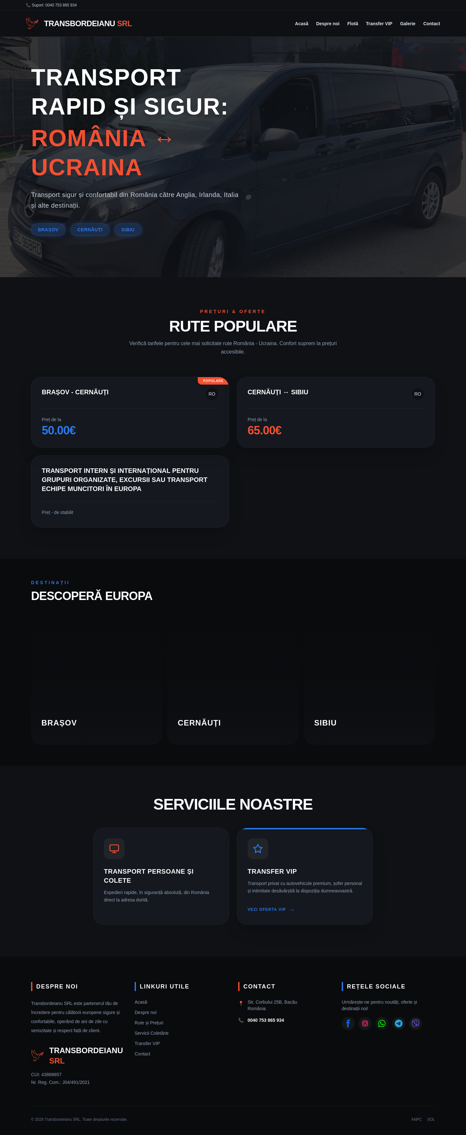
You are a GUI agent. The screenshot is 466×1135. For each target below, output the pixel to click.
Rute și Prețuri (149, 1022)
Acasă (301, 23)
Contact (431, 23)
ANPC (416, 1119)
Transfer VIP (379, 23)
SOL (431, 1119)
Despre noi (327, 23)
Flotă (352, 23)
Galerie (407, 23)
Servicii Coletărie (152, 1033)
